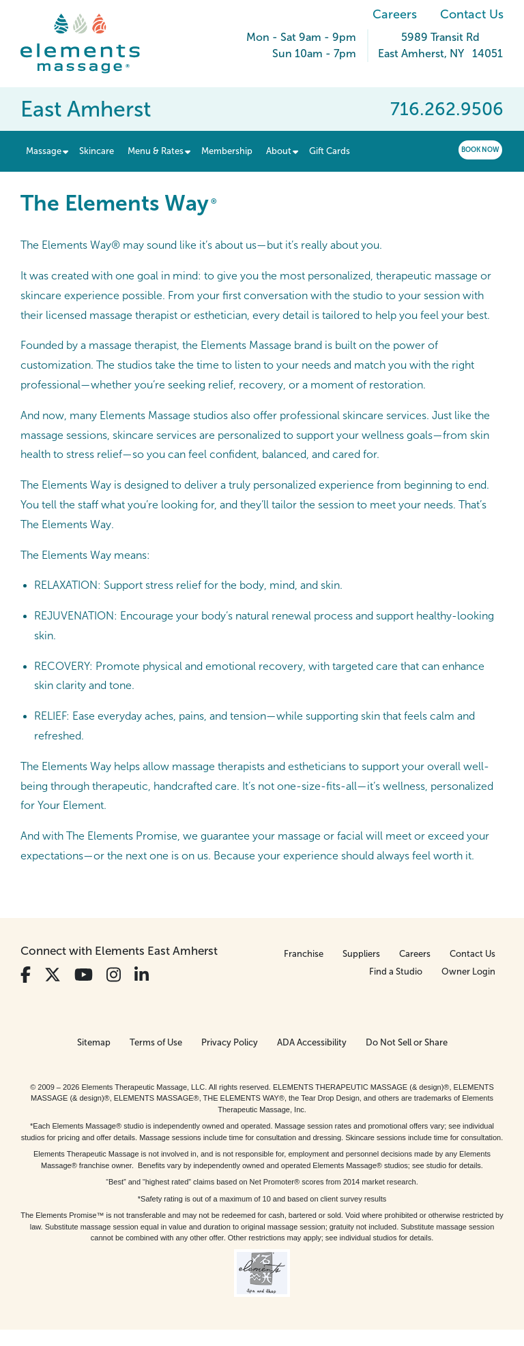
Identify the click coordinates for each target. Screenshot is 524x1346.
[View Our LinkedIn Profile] (141, 975)
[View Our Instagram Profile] (113, 975)
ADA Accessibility (312, 1042)
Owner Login (468, 971)
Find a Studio (395, 971)
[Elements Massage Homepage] (90, 43)
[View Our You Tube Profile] (83, 975)
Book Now (480, 149)
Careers (395, 14)
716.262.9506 (447, 109)
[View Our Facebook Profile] (25, 975)
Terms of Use (156, 1042)
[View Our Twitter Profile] (52, 975)
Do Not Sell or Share (407, 1042)
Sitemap (94, 1042)
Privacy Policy (229, 1042)
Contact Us (472, 14)
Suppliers (361, 954)
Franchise (303, 954)
